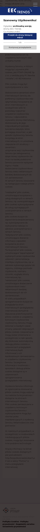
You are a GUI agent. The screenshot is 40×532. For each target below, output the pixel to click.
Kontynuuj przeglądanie (20, 47)
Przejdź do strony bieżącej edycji (20, 36)
